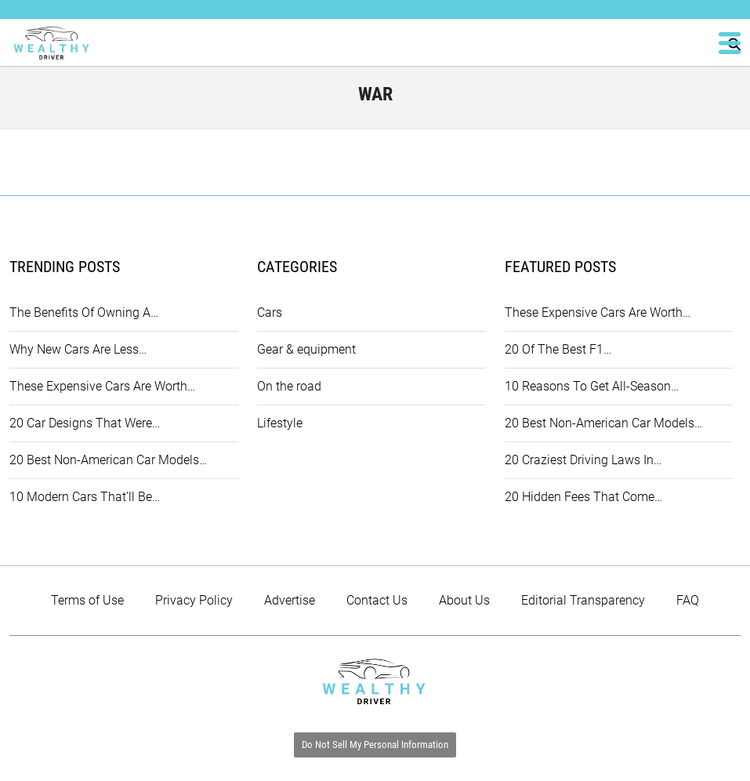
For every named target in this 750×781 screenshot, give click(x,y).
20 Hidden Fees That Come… (583, 496)
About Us (464, 600)
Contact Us (377, 600)
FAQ (687, 600)
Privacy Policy (194, 600)
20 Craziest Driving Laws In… (583, 459)
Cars (269, 312)
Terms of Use (87, 600)
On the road (289, 386)
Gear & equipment (306, 349)
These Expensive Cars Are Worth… (102, 386)
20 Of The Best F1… (558, 349)
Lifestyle (280, 423)
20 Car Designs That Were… (84, 423)
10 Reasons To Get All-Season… (592, 386)
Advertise (289, 600)
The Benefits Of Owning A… (83, 312)
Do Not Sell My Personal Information (375, 744)
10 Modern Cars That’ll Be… (84, 496)
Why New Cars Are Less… (78, 349)
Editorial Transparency (583, 600)
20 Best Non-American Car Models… (108, 459)
